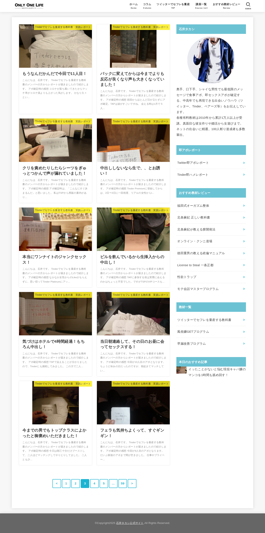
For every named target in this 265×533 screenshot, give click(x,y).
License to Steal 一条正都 (195, 265)
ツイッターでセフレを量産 (173, 6)
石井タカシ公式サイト (130, 523)
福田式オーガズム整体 (193, 205)
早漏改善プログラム (191, 343)
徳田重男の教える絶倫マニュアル (201, 253)
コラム (147, 6)
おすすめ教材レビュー (226, 6)
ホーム (133, 6)
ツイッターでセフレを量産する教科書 (204, 320)
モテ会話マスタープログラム (198, 289)
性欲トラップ (186, 277)
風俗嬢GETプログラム (193, 331)
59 (122, 483)
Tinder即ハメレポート (192, 174)
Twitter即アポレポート (193, 162)
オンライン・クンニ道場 (194, 241)
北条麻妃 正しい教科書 (193, 217)
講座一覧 (201, 6)
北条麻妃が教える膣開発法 (196, 229)
